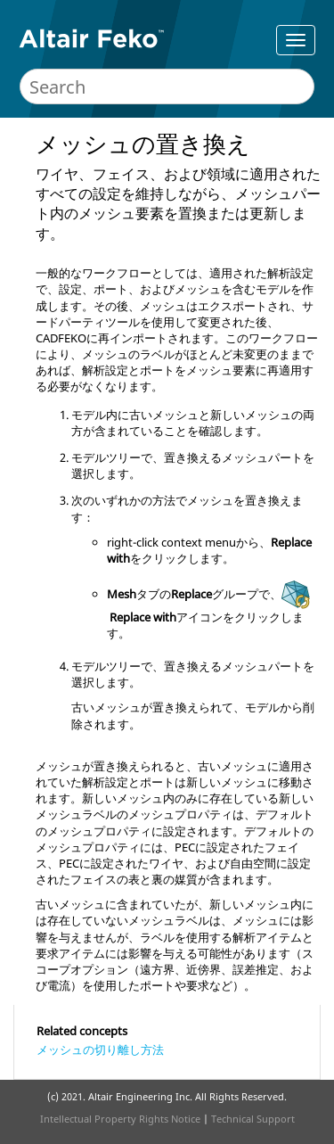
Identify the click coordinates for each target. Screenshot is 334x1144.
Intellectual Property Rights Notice (120, 1118)
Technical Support (253, 1118)
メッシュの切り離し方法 (100, 1049)
